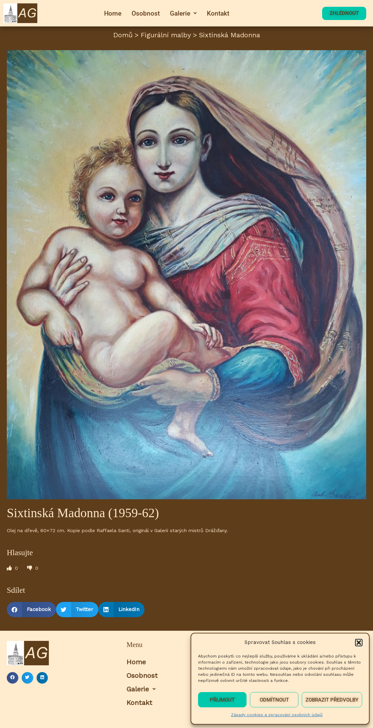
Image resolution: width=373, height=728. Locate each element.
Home (112, 13)
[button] (358, 642)
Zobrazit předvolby (332, 700)
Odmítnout (274, 700)
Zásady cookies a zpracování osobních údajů (276, 714)
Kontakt (218, 13)
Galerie (183, 13)
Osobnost (146, 13)
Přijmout (222, 700)
